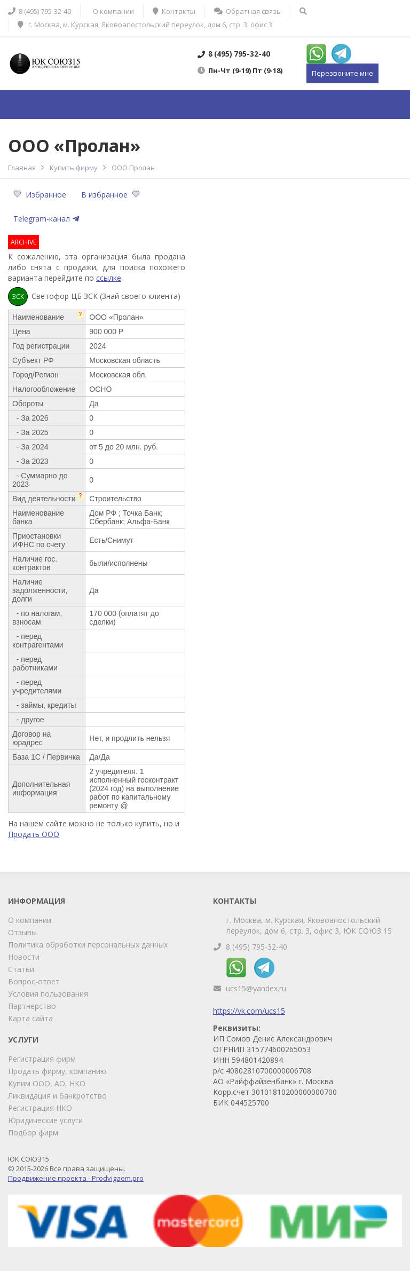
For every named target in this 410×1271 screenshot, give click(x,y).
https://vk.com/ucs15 (249, 1011)
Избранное (40, 195)
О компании (29, 920)
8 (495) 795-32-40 (256, 947)
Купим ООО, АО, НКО (46, 1083)
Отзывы (22, 932)
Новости (24, 957)
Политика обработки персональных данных (88, 945)
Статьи (21, 969)
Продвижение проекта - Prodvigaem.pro (76, 1178)
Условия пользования (48, 994)
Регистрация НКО (40, 1108)
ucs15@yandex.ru (256, 988)
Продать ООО (33, 834)
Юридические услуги (45, 1120)
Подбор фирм (33, 1132)
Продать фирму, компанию (57, 1071)
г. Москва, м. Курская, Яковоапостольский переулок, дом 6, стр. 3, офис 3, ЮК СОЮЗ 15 (309, 925)
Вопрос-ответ (34, 981)
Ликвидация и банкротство (57, 1096)
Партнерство (32, 1006)
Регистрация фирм (42, 1059)
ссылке (108, 278)
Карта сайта (30, 1018)
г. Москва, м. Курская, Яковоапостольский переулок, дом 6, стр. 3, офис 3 (145, 24)
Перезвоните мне (342, 73)
